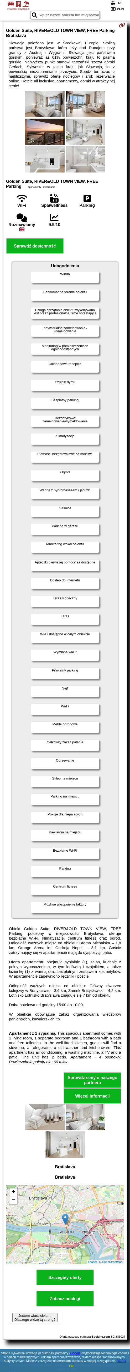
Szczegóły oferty (64, 1277)
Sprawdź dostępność (35, 246)
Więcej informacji (92, 1096)
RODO (121, 1361)
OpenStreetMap (112, 1261)
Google (75, 1353)
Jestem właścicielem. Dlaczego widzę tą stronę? (34, 1318)
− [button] (13, 1200)
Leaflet (92, 1261)
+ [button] (13, 1192)
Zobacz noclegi (65, 1298)
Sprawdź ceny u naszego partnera (92, 1080)
